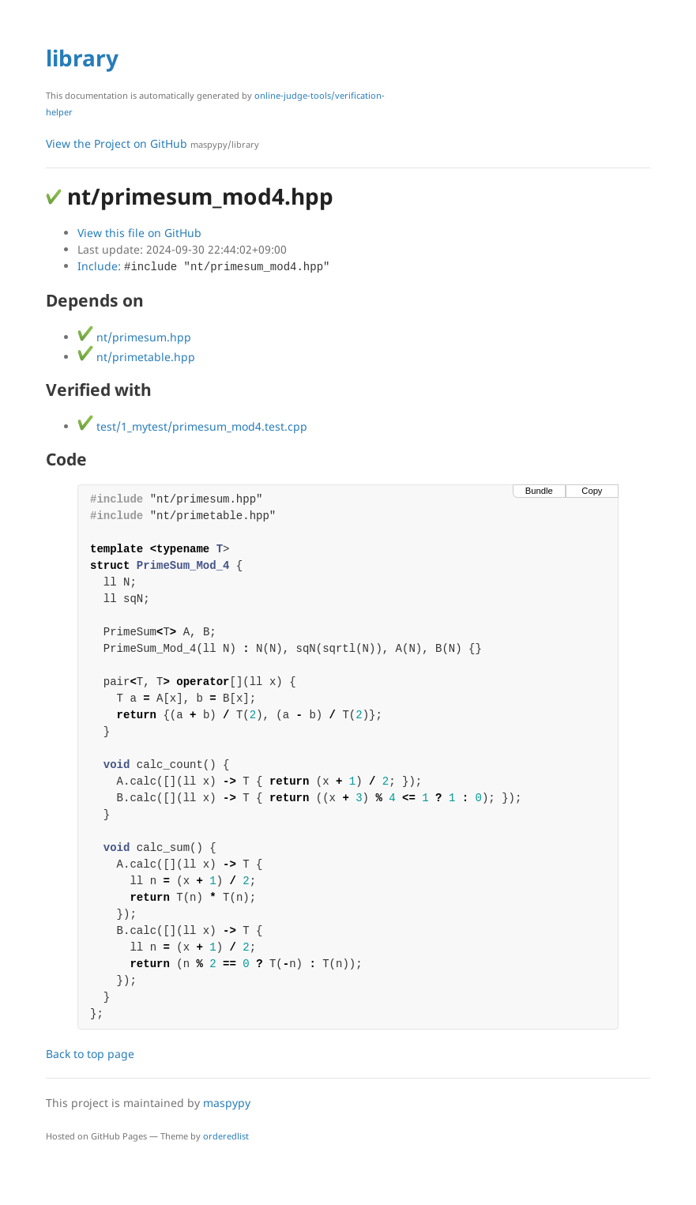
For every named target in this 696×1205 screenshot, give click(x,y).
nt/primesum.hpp (134, 337)
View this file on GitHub (139, 232)
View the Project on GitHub (152, 143)
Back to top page (90, 1053)
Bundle (539, 490)
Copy (591, 490)
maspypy (226, 1102)
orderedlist (226, 1136)
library (82, 58)
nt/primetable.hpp (136, 356)
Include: (203, 265)
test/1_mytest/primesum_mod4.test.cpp (192, 426)
